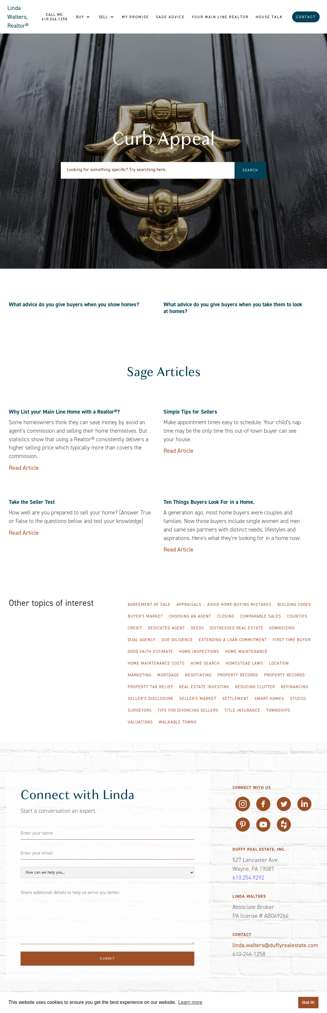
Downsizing (282, 628)
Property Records (238, 675)
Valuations (140, 722)
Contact (306, 16)
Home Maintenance (246, 651)
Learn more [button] (190, 1002)
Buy (80, 16)
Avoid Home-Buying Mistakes (239, 604)
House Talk (269, 16)
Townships (278, 710)
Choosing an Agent (190, 616)
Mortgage (168, 675)
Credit (135, 628)
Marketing (139, 675)
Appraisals (188, 604)
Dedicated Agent (166, 628)
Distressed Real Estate (236, 628)
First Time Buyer (292, 640)
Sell (103, 16)
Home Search (205, 663)
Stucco (298, 698)
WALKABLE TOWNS (178, 722)
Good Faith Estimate (150, 651)
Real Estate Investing (204, 687)
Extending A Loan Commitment (233, 640)
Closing (225, 616)
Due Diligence (177, 640)
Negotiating (198, 675)
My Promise (135, 16)
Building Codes (294, 604)
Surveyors (140, 710)
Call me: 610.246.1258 (55, 16)
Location (279, 663)
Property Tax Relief (150, 687)
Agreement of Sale (149, 604)
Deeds (197, 628)
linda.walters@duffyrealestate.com (275, 945)
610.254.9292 (248, 877)
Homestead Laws (244, 663)
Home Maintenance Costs (156, 663)
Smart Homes (269, 698)
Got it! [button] (308, 1002)
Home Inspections (199, 651)
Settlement (235, 698)
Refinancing (294, 687)
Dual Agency (142, 640)
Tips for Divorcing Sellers (188, 710)
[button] (83, 17)
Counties (297, 616)
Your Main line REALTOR (220, 16)
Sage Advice (170, 16)
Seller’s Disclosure (150, 698)
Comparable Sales (260, 616)
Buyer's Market (145, 616)
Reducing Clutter (255, 687)
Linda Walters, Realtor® (18, 16)
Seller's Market (197, 698)
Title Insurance (242, 710)
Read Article (24, 468)
